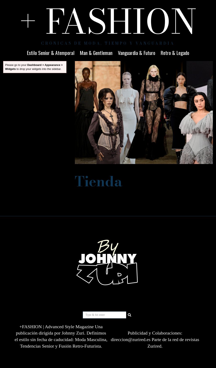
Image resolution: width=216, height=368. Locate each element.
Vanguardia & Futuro (136, 52)
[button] (129, 315)
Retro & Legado (175, 52)
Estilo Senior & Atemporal (50, 52)
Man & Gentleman (96, 52)
